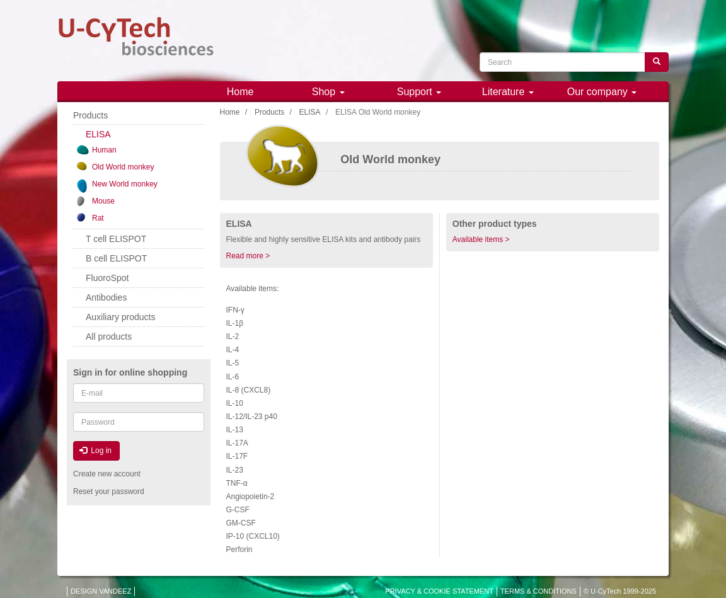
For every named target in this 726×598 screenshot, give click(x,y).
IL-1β (235, 323)
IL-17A (237, 443)
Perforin (239, 549)
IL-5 (232, 363)
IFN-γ (235, 310)
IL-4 (232, 349)
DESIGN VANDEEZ (101, 591)
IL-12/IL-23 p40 (251, 416)
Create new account (107, 473)
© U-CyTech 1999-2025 (620, 591)
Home (240, 91)
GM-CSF (241, 523)
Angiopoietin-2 (250, 496)
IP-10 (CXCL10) (253, 536)
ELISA (310, 112)
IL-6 (232, 376)
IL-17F (237, 456)
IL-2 (232, 336)
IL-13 (234, 429)
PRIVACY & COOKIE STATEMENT (439, 591)
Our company (602, 91)
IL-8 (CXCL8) (248, 390)
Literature (508, 91)
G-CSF (238, 509)
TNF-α (237, 483)
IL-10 (234, 403)
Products (269, 112)
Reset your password (108, 491)
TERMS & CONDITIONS (538, 591)
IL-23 (234, 470)
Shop (328, 91)
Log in (95, 450)
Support (419, 91)
